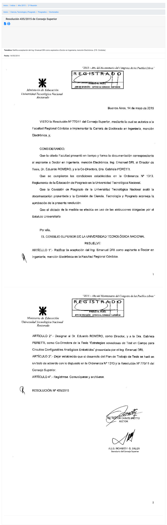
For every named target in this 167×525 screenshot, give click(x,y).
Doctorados (53, 12)
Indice (12, 5)
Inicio (6, 5)
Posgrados (42, 12)
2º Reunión (32, 5)
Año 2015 (22, 5)
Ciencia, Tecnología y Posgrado (22, 12)
